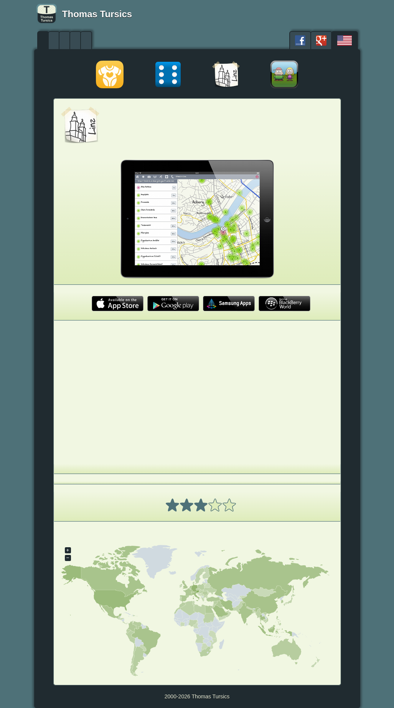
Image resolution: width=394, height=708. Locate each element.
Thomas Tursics (97, 14)
